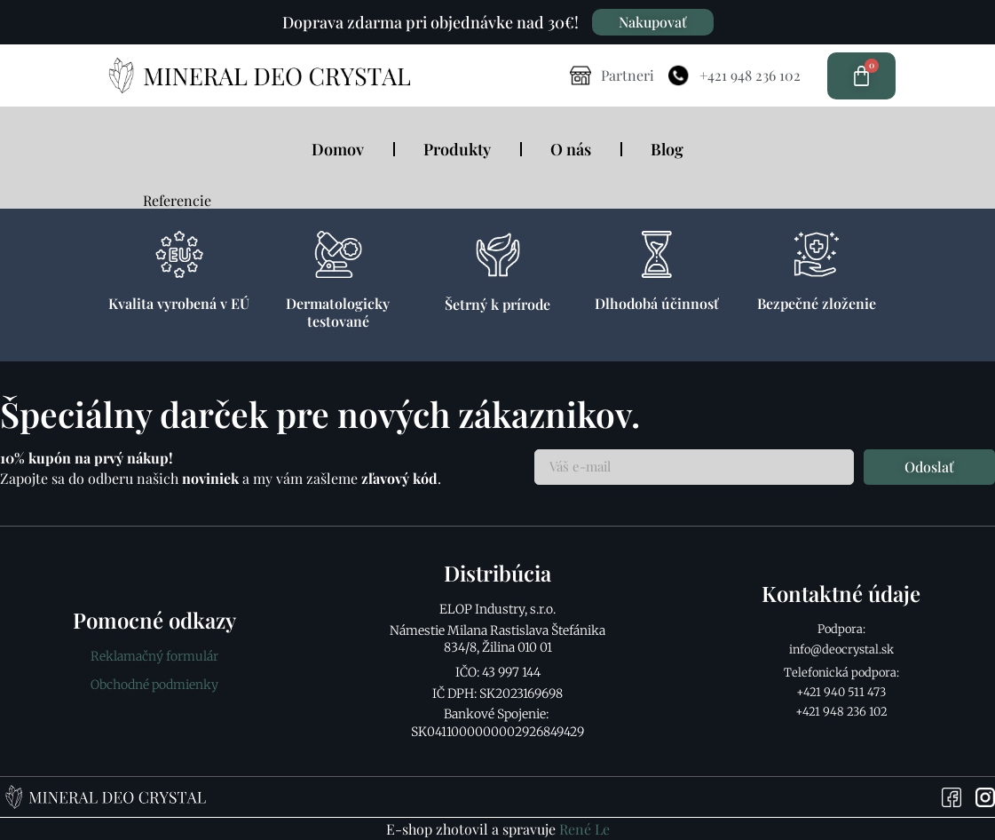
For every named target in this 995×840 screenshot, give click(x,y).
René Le (584, 829)
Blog (667, 149)
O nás (570, 149)
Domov (338, 149)
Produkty (457, 149)
